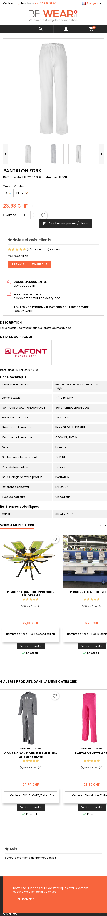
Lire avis (18, 264)
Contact (8, 3)
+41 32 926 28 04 (45, 3)
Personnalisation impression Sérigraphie (30, 593)
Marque (51, 177)
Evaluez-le (39, 264)
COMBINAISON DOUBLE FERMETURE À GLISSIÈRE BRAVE (30, 755)
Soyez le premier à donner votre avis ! (30, 858)
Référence (10, 177)
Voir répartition (18, 256)
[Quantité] (24, 215)
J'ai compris (25, 899)
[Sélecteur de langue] (92, 3)
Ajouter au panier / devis (65, 223)
